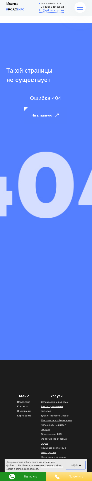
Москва (12, 4)
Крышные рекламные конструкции (53, 450)
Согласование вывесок (54, 402)
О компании (24, 411)
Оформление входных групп (54, 441)
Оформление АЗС (51, 434)
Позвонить (69, 476)
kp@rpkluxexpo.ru (51, 10)
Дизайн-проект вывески (55, 415)
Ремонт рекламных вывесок (52, 409)
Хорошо (76, 465)
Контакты (22, 406)
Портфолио (23, 402)
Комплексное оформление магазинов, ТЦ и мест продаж (56, 425)
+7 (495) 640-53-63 (51, 6)
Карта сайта (24, 415)
